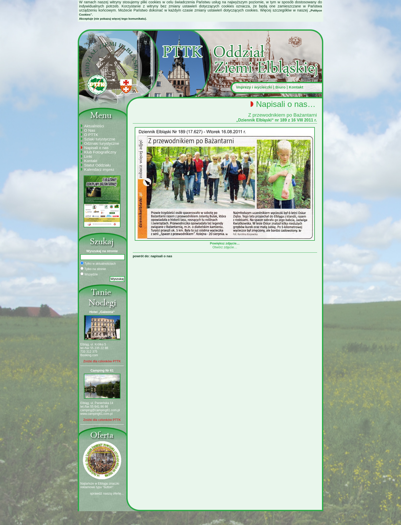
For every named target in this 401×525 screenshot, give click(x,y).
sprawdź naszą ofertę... (107, 493)
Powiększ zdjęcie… (225, 241)
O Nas (89, 130)
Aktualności (94, 126)
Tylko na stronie (93, 269)
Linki (88, 156)
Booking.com (89, 355)
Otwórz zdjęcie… (225, 247)
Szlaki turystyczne (99, 139)
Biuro (280, 87)
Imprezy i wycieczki (254, 87)
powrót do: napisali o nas (152, 256)
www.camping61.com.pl (96, 414)
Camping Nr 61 (102, 370)
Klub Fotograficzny (100, 152)
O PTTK (91, 134)
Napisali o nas (96, 148)
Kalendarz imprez (99, 169)
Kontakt (296, 87)
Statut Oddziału (97, 165)
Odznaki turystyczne (101, 143)
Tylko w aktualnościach (98, 263)
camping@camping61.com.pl (100, 410)
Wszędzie (89, 274)
